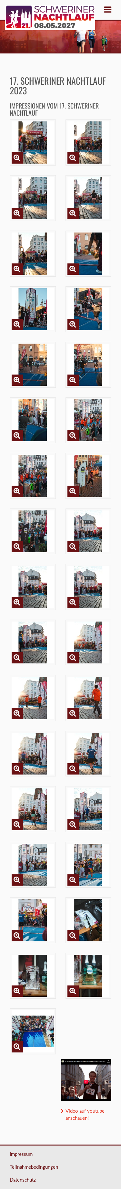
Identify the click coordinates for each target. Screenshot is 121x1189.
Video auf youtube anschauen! (85, 1114)
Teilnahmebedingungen (34, 1167)
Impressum (21, 1154)
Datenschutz (23, 1180)
